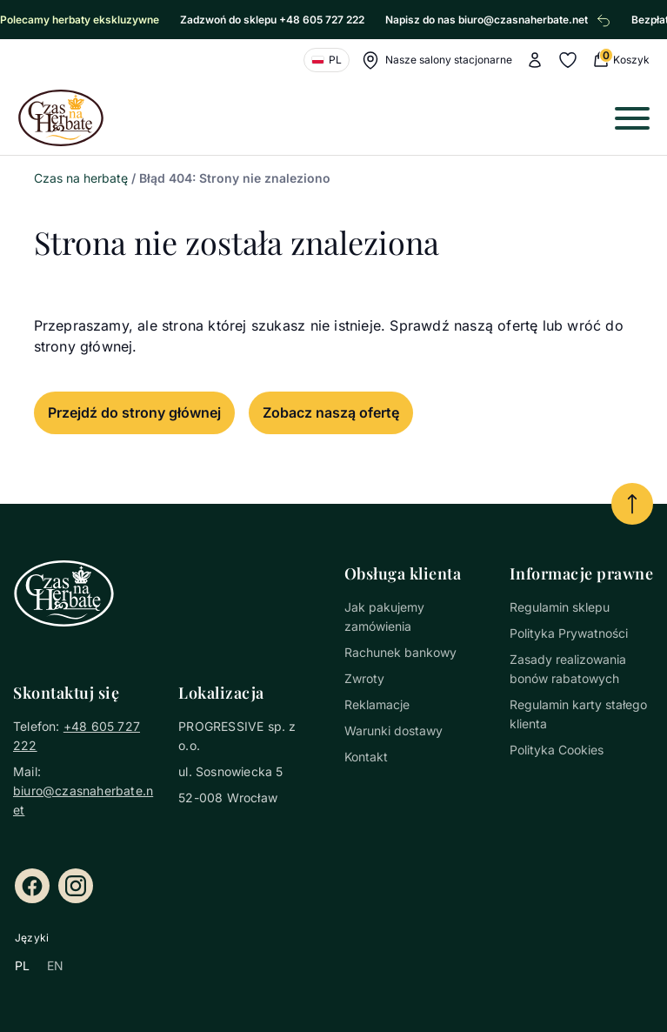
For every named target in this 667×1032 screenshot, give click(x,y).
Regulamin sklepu (560, 607)
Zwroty (364, 678)
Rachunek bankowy (400, 652)
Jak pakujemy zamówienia (384, 616)
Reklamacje (377, 704)
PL (22, 965)
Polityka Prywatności (569, 633)
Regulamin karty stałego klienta (578, 714)
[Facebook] (32, 885)
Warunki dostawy (393, 730)
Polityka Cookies (557, 749)
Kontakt (366, 756)
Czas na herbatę (81, 178)
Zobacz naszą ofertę (331, 412)
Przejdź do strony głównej (134, 412)
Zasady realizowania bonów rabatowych (568, 669)
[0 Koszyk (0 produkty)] (620, 59)
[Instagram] (75, 885)
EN (55, 965)
